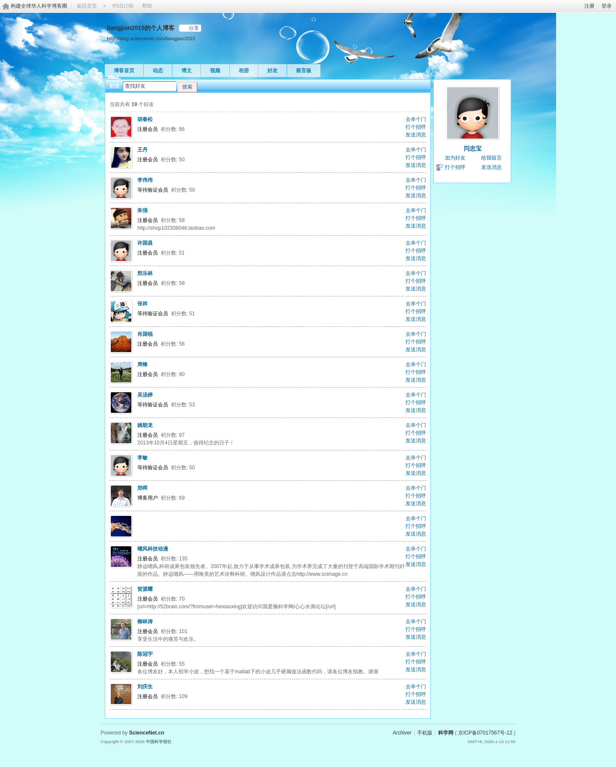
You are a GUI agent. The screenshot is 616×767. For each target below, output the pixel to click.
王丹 (142, 150)
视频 (215, 71)
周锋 (142, 364)
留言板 (303, 71)
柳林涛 (145, 622)
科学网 (445, 733)
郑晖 (142, 488)
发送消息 (416, 135)
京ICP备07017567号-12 (485, 733)
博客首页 (124, 71)
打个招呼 (416, 127)
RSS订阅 (123, 6)
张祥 (142, 304)
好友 (272, 71)
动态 (158, 71)
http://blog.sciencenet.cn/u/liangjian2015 (151, 38)
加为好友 (455, 158)
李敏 (142, 458)
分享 (194, 28)
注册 (589, 6)
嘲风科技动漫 (152, 549)
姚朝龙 (145, 425)
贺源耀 (145, 589)
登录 (606, 6)
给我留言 (491, 158)
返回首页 (87, 6)
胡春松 (145, 119)
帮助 (147, 6)
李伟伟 (145, 180)
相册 (244, 71)
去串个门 (416, 119)
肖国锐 (145, 334)
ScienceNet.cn (146, 733)
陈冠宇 (145, 654)
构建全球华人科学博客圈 (39, 6)
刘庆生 (145, 687)
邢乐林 (145, 273)
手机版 (424, 733)
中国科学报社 (159, 741)
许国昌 (145, 243)
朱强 (142, 210)
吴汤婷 (145, 395)
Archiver (402, 733)
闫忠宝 (473, 148)
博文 (186, 71)
